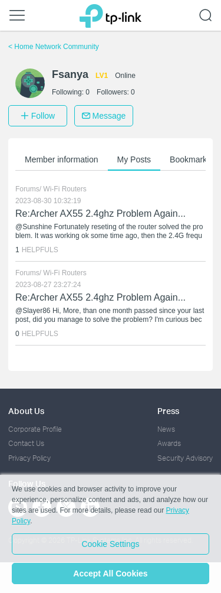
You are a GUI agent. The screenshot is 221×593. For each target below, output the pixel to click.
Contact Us (26, 443)
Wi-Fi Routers (64, 189)
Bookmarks (190, 159)
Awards (169, 443)
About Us (26, 411)
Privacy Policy (29, 458)
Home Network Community (53, 47)
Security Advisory (185, 458)
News (166, 429)
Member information (61, 159)
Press (168, 411)
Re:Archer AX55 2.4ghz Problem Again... (100, 213)
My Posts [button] (134, 159)
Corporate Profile (35, 429)
